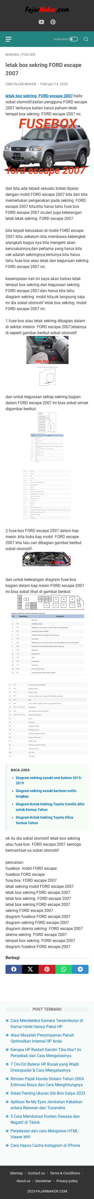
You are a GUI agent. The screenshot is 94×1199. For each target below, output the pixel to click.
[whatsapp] (63, 969)
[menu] (12, 39)
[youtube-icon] (41, 22)
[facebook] (14, 969)
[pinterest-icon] (52, 22)
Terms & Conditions (65, 1173)
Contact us (36, 1173)
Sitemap (16, 1173)
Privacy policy (67, 1181)
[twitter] (30, 969)
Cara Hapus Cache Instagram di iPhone (45, 1145)
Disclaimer (43, 1181)
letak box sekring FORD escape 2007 (39, 96)
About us (23, 1181)
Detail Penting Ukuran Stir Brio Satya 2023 (48, 1093)
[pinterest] (47, 969)
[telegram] (80, 969)
